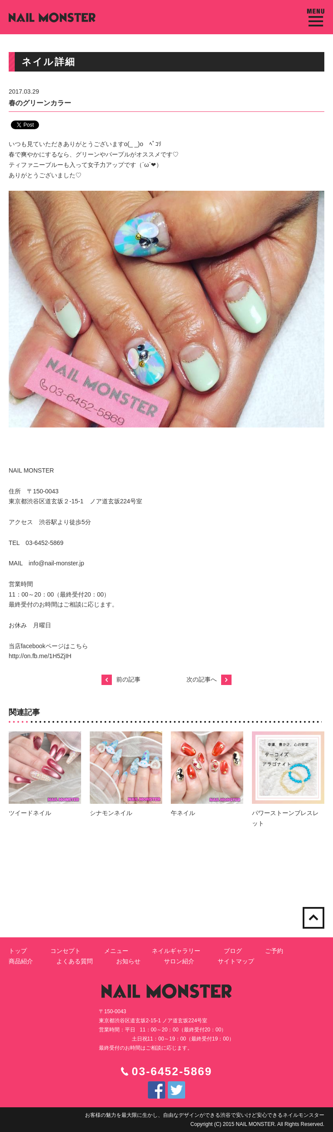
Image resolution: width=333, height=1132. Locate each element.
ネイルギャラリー (176, 950)
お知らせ (128, 961)
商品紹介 (21, 961)
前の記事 (120, 679)
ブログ (233, 950)
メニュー (116, 950)
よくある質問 (74, 961)
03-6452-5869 (172, 1071)
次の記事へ (209, 679)
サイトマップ (236, 961)
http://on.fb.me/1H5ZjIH (40, 655)
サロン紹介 (179, 961)
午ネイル (183, 812)
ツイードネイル (30, 812)
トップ (18, 950)
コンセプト (65, 950)
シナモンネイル (111, 812)
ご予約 (274, 950)
